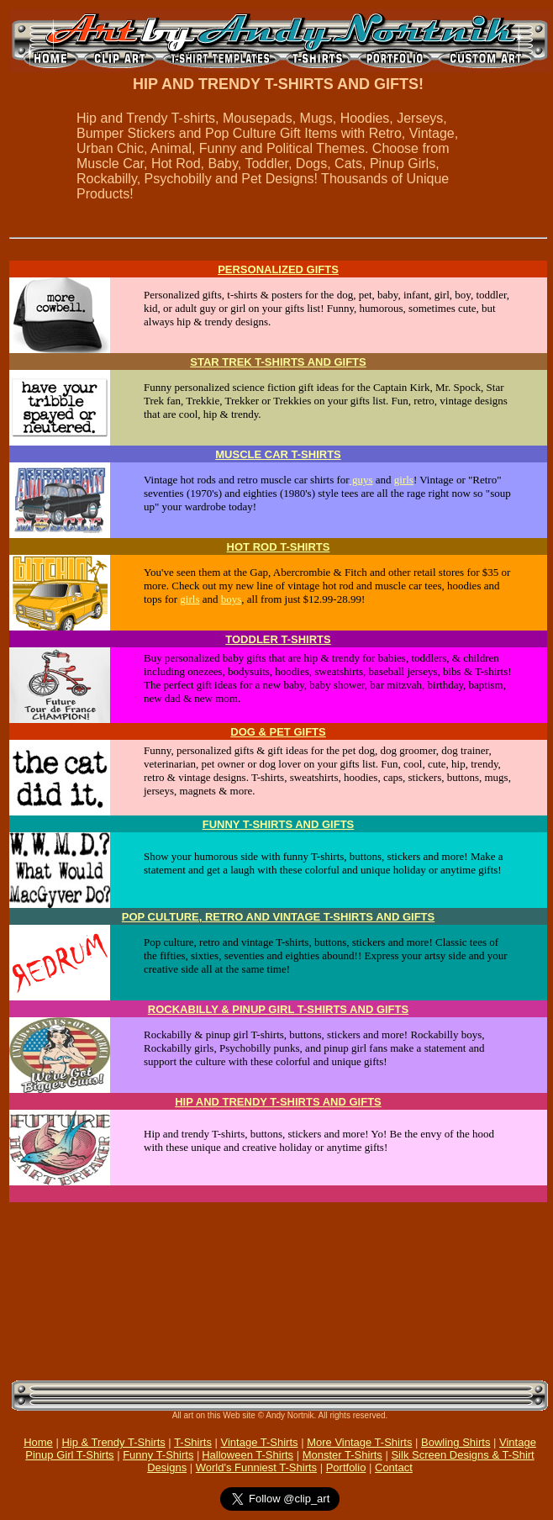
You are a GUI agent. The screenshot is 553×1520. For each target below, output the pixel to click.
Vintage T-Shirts (259, 1442)
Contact (394, 1467)
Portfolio (346, 1467)
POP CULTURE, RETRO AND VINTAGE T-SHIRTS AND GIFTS (278, 916)
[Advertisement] (183, 1290)
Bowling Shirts (455, 1442)
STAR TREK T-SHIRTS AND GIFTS (278, 362)
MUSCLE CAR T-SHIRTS (278, 454)
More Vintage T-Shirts (359, 1442)
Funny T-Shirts (158, 1455)
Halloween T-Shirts (247, 1455)
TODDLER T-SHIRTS (277, 639)
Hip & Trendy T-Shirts (113, 1442)
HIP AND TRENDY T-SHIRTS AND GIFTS (278, 1101)
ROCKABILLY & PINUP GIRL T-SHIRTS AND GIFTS (278, 1009)
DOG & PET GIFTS (277, 732)
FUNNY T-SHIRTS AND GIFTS (279, 824)
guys (361, 479)
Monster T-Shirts (342, 1455)
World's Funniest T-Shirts (256, 1467)
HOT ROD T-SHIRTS (278, 547)
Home (38, 1442)
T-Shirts (193, 1442)
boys (231, 599)
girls (403, 479)
